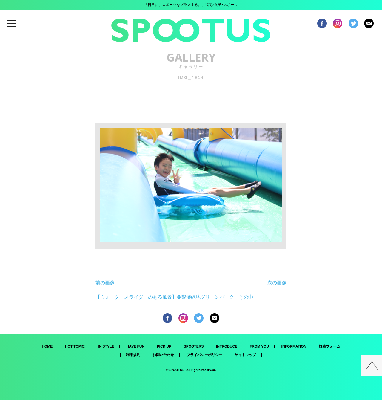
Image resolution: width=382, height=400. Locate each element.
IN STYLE (106, 346)
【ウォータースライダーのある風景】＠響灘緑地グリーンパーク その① (174, 297)
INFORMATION (293, 346)
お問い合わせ (163, 355)
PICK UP (164, 346)
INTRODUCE (226, 346)
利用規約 (133, 355)
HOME (47, 346)
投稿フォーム (329, 346)
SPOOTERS (194, 346)
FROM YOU (259, 346)
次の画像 (276, 282)
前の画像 (105, 282)
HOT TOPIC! (75, 346)
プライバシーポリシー (204, 355)
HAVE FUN (135, 346)
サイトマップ (245, 355)
